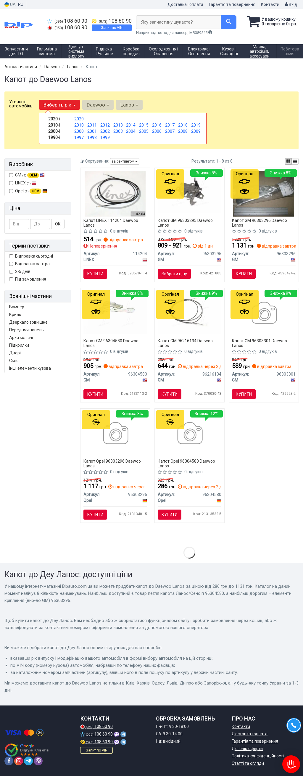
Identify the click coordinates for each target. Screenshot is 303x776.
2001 (92, 131)
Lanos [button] (129, 105)
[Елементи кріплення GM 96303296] (263, 193)
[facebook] (8, 761)
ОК (58, 224)
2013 (118, 125)
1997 (79, 137)
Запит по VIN (112, 28)
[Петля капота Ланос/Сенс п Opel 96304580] (189, 434)
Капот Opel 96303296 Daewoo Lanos (112, 463)
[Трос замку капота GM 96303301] (264, 313)
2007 (170, 131)
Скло (14, 360)
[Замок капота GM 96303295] (189, 191)
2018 (183, 125)
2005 (144, 131)
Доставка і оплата (185, 4)
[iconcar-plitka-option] (288, 161)
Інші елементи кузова (30, 368)
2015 (144, 125)
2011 (92, 125)
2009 (196, 131)
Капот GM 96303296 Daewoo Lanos (259, 222)
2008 (183, 131)
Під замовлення (27, 279)
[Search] (228, 22)
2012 (105, 125)
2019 (196, 125)
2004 (131, 131)
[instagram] (18, 761)
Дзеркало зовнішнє (28, 322)
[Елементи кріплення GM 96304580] (115, 312)
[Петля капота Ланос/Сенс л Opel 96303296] (115, 434)
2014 (131, 125)
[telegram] (28, 761)
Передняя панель (26, 330)
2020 (79, 119)
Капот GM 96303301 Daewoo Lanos (259, 343)
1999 (105, 137)
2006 (157, 131)
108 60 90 (67, 21)
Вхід (291, 4)
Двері (15, 353)
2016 (157, 125)
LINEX (22, 183)
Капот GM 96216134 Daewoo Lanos (185, 343)
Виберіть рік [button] (59, 105)
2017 (170, 125)
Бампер (16, 306)
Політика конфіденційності (258, 756)
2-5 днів (19, 271)
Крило (15, 314)
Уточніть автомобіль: (21, 104)
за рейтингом (125, 161)
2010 (79, 125)
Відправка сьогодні (31, 256)
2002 (105, 131)
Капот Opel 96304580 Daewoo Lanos (186, 463)
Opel (28, 191)
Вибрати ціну (174, 273)
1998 (92, 137)
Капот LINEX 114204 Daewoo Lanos (110, 222)
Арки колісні (21, 337)
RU (20, 4)
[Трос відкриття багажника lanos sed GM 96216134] (189, 312)
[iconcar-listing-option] (295, 161)
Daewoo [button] (98, 105)
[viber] (38, 761)
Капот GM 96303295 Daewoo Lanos (185, 222)
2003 (118, 131)
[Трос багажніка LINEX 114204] (115, 193)
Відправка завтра (29, 263)
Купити (95, 273)
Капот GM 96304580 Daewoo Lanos (110, 343)
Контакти (270, 4)
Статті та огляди (248, 763)
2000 (79, 131)
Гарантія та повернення (232, 4)
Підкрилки (19, 345)
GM (27, 175)
